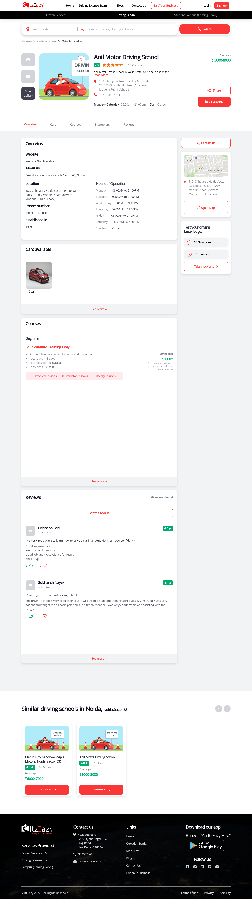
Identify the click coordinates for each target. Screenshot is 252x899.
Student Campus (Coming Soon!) (195, 15)
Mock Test (132, 851)
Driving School (125, 15)
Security (225, 893)
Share (214, 90)
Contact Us (138, 6)
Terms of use (189, 893)
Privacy (209, 893)
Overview (30, 124)
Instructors (102, 125)
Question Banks (136, 844)
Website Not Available (40, 161)
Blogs (120, 6)
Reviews (135, 65)
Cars (53, 125)
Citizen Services (56, 15)
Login (207, 6)
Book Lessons (214, 102)
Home (70, 6)
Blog (129, 858)
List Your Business (166, 6)
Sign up (222, 6)
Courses (75, 125)
